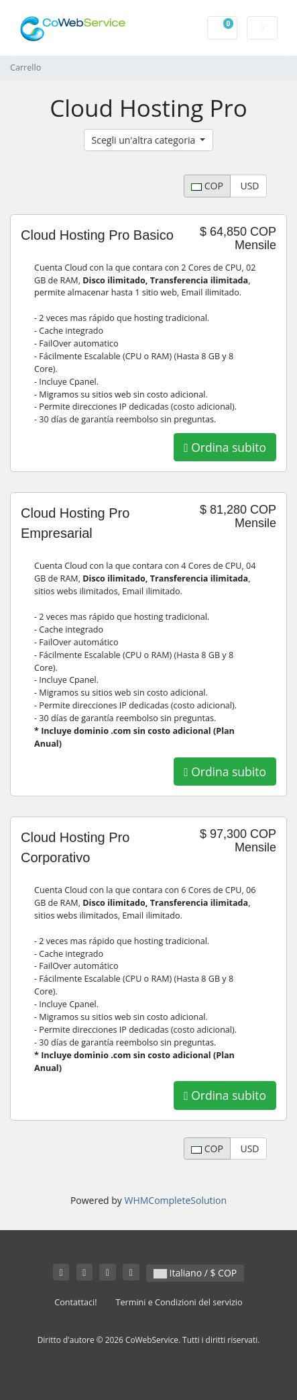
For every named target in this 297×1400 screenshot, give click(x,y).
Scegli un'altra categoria (145, 140)
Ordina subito (225, 447)
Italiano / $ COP (195, 1272)
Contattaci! (75, 1302)
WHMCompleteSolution (175, 1200)
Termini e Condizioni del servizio (179, 1302)
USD (248, 185)
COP (207, 185)
